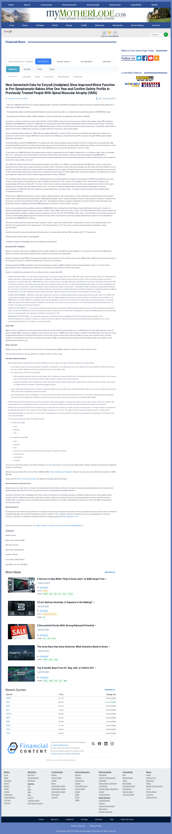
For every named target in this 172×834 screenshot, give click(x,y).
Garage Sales (128, 792)
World (55, 25)
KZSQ (77, 797)
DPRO (45, 659)
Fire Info (54, 797)
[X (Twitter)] (93, 748)
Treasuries (77, 76)
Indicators (107, 61)
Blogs (53, 783)
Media (154, 4)
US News (40, 25)
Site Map (84, 819)
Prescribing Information (28, 479)
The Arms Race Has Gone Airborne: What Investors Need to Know (73, 646)
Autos (125, 781)
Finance (102, 803)
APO (51, 594)
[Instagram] (112, 748)
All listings (102, 775)
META (8, 717)
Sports (27, 4)
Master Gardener (105, 812)
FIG (59, 594)
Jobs (124, 775)
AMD (8, 706)
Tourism (156, 25)
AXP (55, 594)
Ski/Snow (31, 781)
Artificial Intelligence (49, 614)
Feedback (70, 819)
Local (11, 25)
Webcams (99, 25)
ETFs (39, 69)
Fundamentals (104, 800)
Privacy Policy (56, 753)
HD (44, 638)
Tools (51, 69)
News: (7, 772)
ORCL (8, 729)
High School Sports (35, 803)
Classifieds (136, 4)
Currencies (48, 76)
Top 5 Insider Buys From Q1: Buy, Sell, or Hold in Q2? (66, 668)
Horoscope (79, 781)
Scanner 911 (151, 778)
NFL (29, 786)
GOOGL (70, 594)
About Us (54, 819)
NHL (29, 795)
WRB (65, 681)
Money (69, 25)
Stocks (27, 69)
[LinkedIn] (106, 748)
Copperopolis (104, 794)
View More (109, 572)
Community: (57, 772)
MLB (29, 789)
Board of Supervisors (154, 786)
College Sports (33, 800)
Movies (78, 775)
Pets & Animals (128, 794)
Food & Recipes (81, 786)
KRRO (51, 681)
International (63, 76)
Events (54, 775)
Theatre (78, 778)
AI (44, 617)
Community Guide (58, 786)
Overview (27, 76)
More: (149, 772)
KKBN (77, 800)
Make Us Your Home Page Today (137, 50)
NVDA (50, 659)
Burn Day (31, 775)
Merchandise (128, 778)
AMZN (46, 594)
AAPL (8, 702)
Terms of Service (78, 826)
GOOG (64, 594)
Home (41, 819)
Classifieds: (128, 772)
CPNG (45, 681)
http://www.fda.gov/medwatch (61, 472)
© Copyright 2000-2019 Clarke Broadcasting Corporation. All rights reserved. (86, 831)
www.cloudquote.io (61, 745)
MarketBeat (44, 587)
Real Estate (115, 4)
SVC (60, 681)
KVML (77, 794)
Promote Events (129, 786)
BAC (7, 710)
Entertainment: (82, 772)
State (25, 25)
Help (112, 819)
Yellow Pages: (151, 797)
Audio (148, 775)
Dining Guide (93, 4)
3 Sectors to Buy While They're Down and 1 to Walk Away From (72, 579)
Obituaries (117, 25)
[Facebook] (99, 748)
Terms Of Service (73, 753)
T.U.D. (148, 789)
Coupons (149, 794)
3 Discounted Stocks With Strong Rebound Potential (66, 625)
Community (46, 4)
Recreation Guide (58, 792)
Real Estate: (104, 797)
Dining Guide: (105, 772)
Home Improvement (107, 806)
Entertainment (69, 4)
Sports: (31, 783)
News (11, 4)
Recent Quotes (63, 61)
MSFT (8, 721)
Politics (7, 792)
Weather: (32, 772)
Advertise (99, 819)
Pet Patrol (55, 794)
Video (148, 783)
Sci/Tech (7, 800)
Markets (13, 69)
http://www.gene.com (70, 516)
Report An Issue (127, 819)
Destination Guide (58, 789)
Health (54, 781)
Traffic (84, 25)
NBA (29, 792)
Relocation (103, 809)
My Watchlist (86, 61)
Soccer (30, 798)
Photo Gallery (151, 792)
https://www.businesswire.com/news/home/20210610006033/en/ (60, 525)
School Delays (137, 25)
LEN (48, 638)
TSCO (53, 638)
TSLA (8, 733)
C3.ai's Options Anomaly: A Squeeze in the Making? (66, 602)
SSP (56, 681)
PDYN (56, 659)
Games (78, 783)
